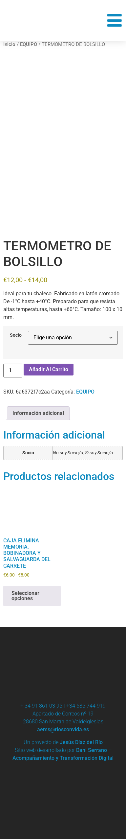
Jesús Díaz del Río (81, 742)
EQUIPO (28, 44)
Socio (16, 335)
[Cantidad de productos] (12, 370)
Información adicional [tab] (38, 413)
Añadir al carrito (48, 369)
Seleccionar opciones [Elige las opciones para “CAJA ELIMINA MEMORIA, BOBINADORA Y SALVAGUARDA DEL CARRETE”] (25, 595)
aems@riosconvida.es (63, 729)
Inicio (9, 44)
